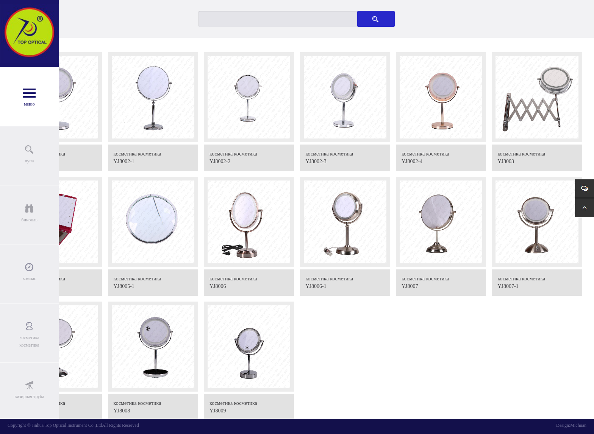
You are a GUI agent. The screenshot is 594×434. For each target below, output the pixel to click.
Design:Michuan (571, 425)
